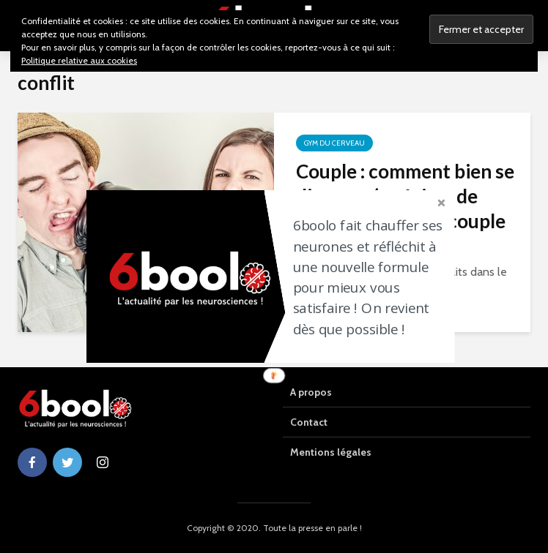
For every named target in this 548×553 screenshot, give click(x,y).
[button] (373, 277)
